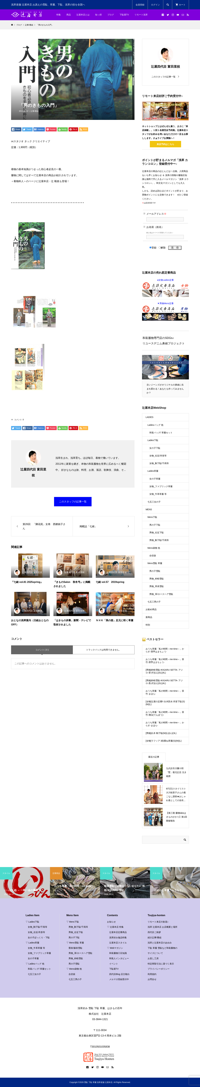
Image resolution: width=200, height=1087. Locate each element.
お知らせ (111, 922)
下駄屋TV (124, 14)
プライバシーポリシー (159, 969)
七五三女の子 (154, 502)
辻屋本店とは (83, 14)
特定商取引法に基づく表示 (161, 963)
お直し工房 (153, 958)
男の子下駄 (154, 525)
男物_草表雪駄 (156, 586)
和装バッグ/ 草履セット (160, 432)
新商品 (149, 617)
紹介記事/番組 (154, 937)
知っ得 (98, 14)
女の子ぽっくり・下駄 (39, 937)
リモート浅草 (141, 14)
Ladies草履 (153, 471)
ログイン (155, 4)
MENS (149, 509)
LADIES (149, 417)
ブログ (110, 14)
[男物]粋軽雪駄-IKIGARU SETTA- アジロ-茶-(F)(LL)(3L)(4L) (164, 671)
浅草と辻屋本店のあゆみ (160, 942)
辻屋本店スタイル (118, 942)
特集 (58, 14)
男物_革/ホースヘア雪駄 (161, 594)
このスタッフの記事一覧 (73, 501)
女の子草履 (154, 478)
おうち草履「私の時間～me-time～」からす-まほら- (165, 724)
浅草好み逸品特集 (118, 937)
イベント (113, 963)
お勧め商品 (151, 609)
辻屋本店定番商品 (118, 932)
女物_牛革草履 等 (158, 494)
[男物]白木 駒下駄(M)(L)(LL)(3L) (161, 733)
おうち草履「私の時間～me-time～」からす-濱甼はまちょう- (165, 650)
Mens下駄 (152, 517)
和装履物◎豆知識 (118, 953)
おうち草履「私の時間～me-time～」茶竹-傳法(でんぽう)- (165, 713)
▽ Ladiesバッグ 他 (35, 963)
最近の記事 (153, 757)
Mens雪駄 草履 (155, 563)
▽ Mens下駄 (72, 922)
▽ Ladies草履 (32, 942)
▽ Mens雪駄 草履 (75, 942)
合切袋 (152, 555)
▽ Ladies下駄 (32, 922)
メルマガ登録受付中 (119, 979)
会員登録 (140, 4)
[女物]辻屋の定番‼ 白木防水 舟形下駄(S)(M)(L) (165, 703)
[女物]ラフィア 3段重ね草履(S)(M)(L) (164, 741)
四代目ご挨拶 (154, 932)
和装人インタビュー (119, 958)
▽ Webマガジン (115, 948)
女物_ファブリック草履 (160, 486)
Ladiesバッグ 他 (155, 425)
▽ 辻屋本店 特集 (115, 927)
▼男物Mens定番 (165, 311)
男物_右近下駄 (156, 532)
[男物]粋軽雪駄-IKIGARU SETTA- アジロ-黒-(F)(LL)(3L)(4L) (164, 681)
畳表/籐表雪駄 (75, 948)
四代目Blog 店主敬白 (119, 974)
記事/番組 (35, 111)
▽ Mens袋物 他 (74, 969)
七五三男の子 (154, 601)
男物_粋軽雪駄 (156, 578)
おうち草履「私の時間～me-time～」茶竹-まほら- (165, 692)
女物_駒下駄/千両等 (159, 463)
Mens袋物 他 (154, 548)
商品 (68, 14)
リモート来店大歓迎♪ (158, 922)
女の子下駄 (154, 448)
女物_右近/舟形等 (158, 455)
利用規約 (152, 974)
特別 (148, 625)
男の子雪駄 (154, 571)
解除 (162, 247)
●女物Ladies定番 (165, 288)
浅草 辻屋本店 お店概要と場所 (162, 927)
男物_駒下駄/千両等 (159, 540)
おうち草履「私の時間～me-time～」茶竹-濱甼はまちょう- (165, 660)
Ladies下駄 (153, 440)
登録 (152, 247)
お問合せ (152, 979)
